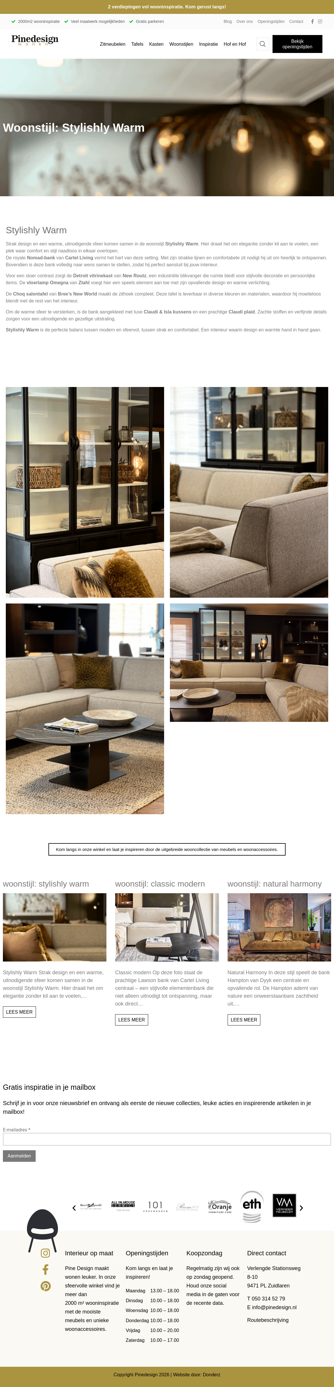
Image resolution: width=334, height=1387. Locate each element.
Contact (296, 21)
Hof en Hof (235, 44)
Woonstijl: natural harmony (275, 883)
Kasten (156, 44)
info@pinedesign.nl (274, 1307)
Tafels (137, 44)
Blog (228, 21)
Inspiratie (208, 44)
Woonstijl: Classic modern (160, 883)
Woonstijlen (181, 44)
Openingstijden (270, 21)
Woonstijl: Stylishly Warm (46, 883)
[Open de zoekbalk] (263, 44)
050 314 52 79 (268, 1299)
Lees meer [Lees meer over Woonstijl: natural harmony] (244, 1019)
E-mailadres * (16, 1130)
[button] (74, 1208)
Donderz (211, 1374)
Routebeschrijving (268, 1320)
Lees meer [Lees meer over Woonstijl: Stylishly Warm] (19, 1012)
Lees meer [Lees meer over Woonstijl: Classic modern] (131, 1019)
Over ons (245, 21)
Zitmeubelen (113, 44)
